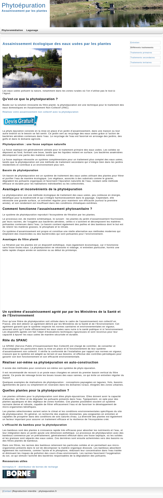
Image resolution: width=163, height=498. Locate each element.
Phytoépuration (24, 5)
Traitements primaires (141, 53)
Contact (7, 491)
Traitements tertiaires (141, 62)
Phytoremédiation (12, 30)
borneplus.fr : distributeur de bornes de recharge (30, 467)
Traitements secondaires (142, 57)
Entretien (134, 43)
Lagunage (32, 30)
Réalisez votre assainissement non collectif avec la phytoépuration (40, 112)
